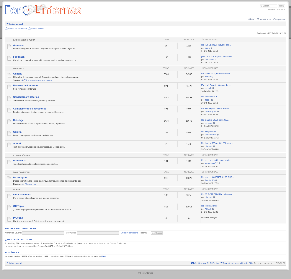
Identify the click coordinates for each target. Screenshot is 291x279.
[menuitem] (251, 19)
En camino (30, 184)
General (17, 73)
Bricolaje (18, 120)
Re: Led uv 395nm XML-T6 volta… (217, 143)
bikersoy (208, 146)
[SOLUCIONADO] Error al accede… (217, 56)
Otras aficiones (22, 194)
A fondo (17, 143)
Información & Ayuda (24, 40)
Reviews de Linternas (25, 85)
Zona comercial (21, 172)
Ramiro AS (210, 180)
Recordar (145, 233)
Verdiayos (209, 59)
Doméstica (19, 160)
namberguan (210, 111)
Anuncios (18, 45)
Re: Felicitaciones (209, 206)
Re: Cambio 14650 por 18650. (215, 120)
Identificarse (12, 228)
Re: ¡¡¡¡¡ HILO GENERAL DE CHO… (218, 177)
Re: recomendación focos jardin (215, 160)
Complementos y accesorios (29, 108)
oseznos (208, 123)
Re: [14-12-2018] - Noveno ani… (216, 45)
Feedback (18, 56)
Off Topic (18, 206)
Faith (103, 256)
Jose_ (207, 100)
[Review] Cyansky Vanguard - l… (216, 85)
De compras (20, 177)
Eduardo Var (210, 134)
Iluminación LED (21, 155)
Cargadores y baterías (26, 97)
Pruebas (18, 217)
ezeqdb (208, 88)
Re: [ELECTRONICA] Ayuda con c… (217, 194)
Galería (17, 131)
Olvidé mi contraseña (129, 233)
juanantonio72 (211, 163)
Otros (16, 189)
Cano (207, 48)
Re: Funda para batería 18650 (215, 108)
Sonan (208, 76)
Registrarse (29, 228)
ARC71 (208, 209)
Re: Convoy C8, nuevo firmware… (216, 73)
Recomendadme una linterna (38, 80)
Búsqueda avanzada (276, 10)
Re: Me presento (208, 131)
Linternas (18, 69)
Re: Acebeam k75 (209, 97)
